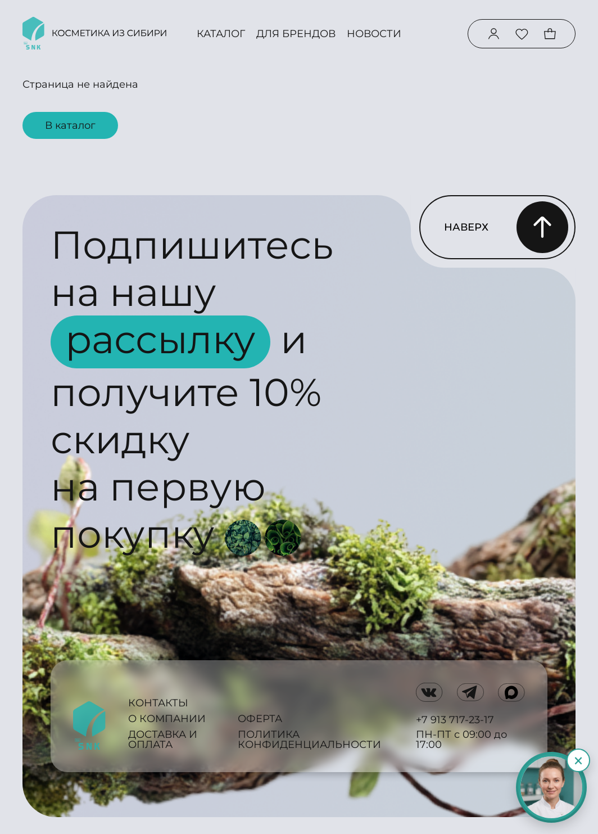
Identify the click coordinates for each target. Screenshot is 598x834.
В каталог (70, 125)
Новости (374, 34)
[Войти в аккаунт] (493, 33)
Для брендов (296, 34)
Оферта (260, 719)
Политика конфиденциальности (309, 739)
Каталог (221, 34)
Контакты (158, 703)
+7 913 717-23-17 (455, 720)
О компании (167, 719)
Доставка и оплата (162, 739)
